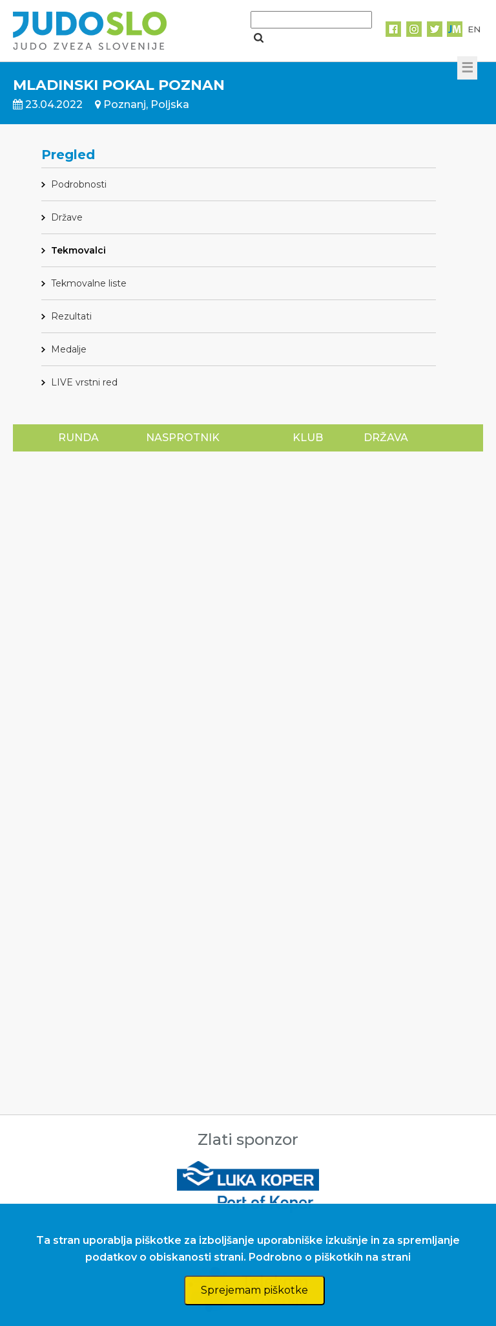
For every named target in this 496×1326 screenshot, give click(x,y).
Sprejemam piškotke (254, 1290)
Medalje (69, 349)
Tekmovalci (78, 250)
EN (474, 29)
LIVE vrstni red (84, 382)
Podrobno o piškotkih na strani (330, 1257)
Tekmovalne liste (89, 283)
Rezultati (71, 316)
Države (67, 217)
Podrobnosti (79, 184)
